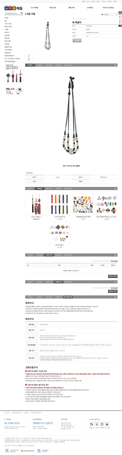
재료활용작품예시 (9, 56)
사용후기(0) (49, 65)
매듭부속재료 (8, 26)
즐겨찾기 (84, 1)
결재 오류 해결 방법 (66, 425)
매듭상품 (7, 38)
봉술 (6, 21)
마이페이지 (109, 1)
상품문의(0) (58, 65)
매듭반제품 (8, 41)
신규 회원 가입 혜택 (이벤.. (68, 427)
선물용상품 (8, 53)
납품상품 (7, 35)
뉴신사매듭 (34, 8)
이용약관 (26, 413)
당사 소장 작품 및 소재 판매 (12, 58)
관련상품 (39, 65)
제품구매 (71, 8)
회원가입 (93, 1)
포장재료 (7, 44)
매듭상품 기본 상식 (66, 429)
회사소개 (7, 413)
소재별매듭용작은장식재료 (83, 217)
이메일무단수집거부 (36, 413)
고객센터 (115, 1)
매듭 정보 (53, 8)
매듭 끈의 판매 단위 (66, 423)
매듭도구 (7, 32)
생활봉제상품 (8, 47)
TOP (115, 65)
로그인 (88, 1)
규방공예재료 (8, 50)
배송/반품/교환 (68, 65)
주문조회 (103, 1)
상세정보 (30, 65)
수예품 (6, 29)
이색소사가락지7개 (59, 217)
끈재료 (6, 18)
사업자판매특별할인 (10, 61)
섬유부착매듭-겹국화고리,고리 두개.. (106, 217)
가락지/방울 (8, 24)
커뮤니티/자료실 (108, 8)
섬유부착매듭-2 (59, 245)
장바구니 (98, 1)
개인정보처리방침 (16, 413)
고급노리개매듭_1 (36, 217)
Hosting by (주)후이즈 (59, 442)
